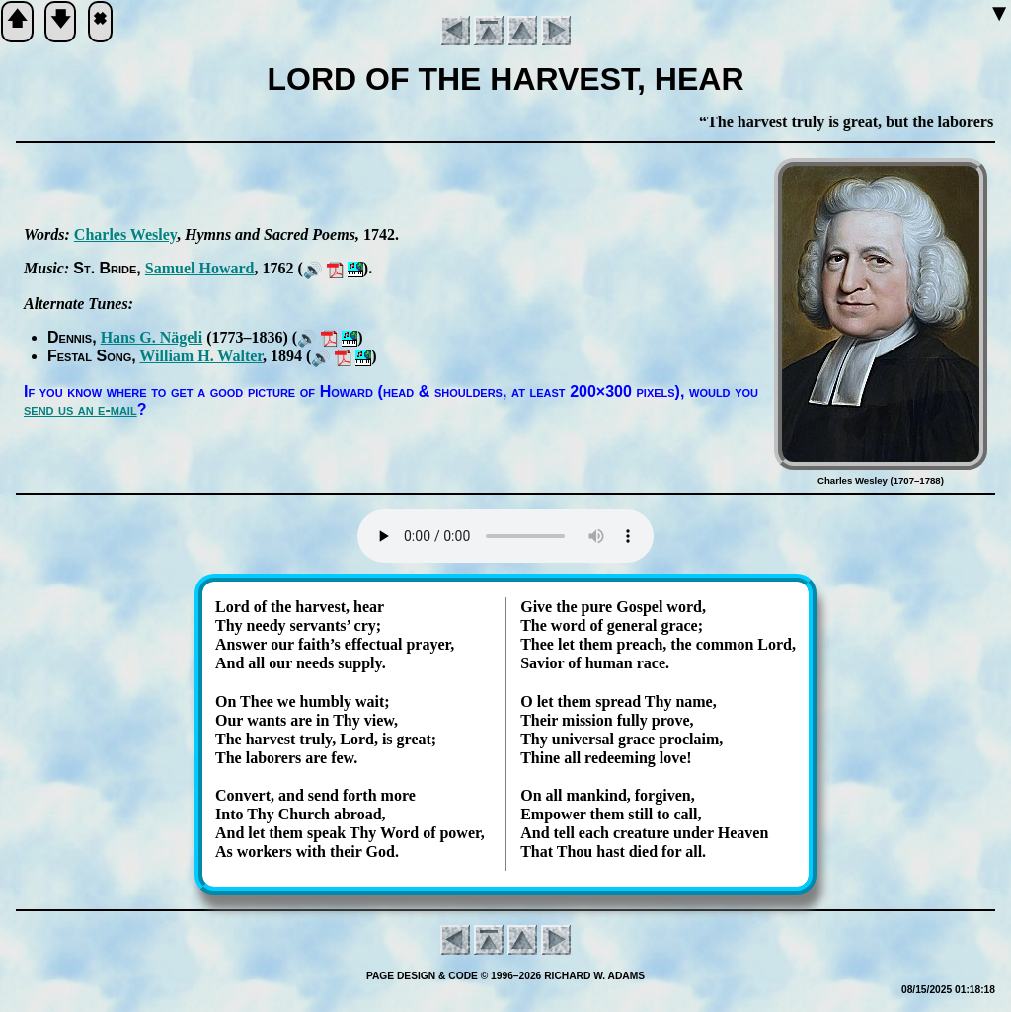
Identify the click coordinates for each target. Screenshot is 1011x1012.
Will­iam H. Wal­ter (201, 356)
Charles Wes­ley (125, 234)
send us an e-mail (80, 409)
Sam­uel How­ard (200, 268)
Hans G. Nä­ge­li (152, 337)
